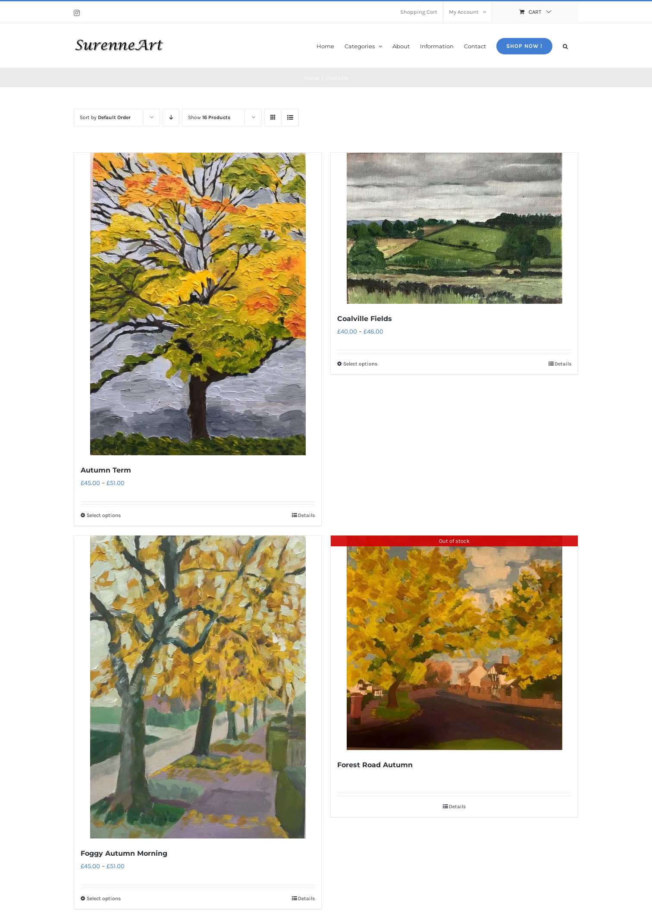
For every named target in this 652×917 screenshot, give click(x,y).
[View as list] (290, 117)
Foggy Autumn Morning (124, 853)
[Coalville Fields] (454, 228)
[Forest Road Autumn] (454, 643)
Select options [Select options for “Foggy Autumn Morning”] (104, 898)
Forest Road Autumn (375, 765)
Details (306, 515)
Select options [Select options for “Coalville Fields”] (360, 364)
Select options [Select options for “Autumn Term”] (104, 515)
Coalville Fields (364, 319)
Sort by (105, 117)
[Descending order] (171, 117)
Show (209, 117)
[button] (565, 45)
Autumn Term (106, 470)
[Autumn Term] (197, 304)
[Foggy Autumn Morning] (197, 687)
